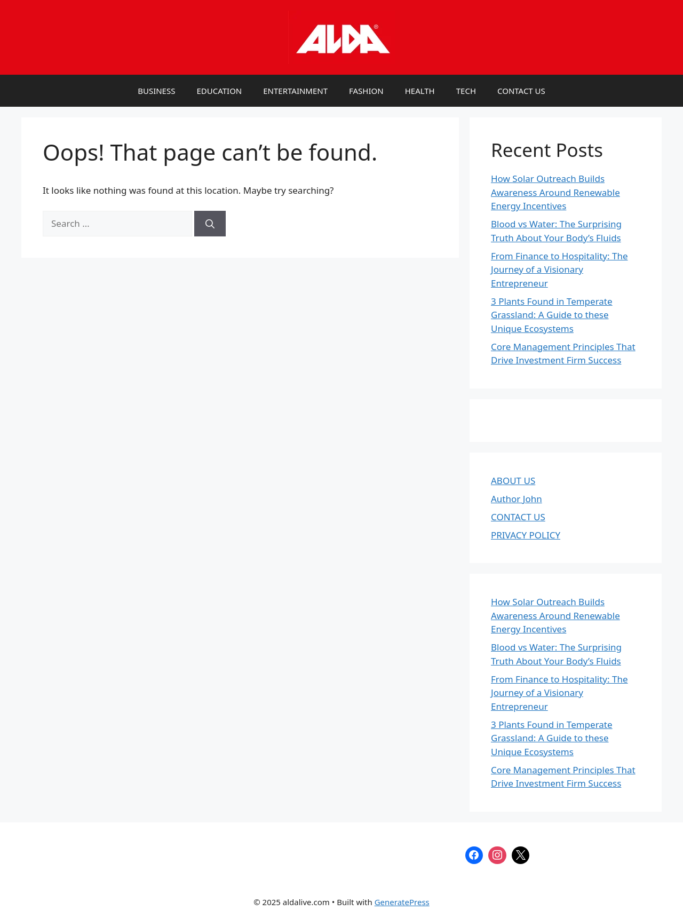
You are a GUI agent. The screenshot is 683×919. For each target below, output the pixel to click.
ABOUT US (513, 480)
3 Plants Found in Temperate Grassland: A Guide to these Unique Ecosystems (552, 315)
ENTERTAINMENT (295, 90)
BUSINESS (156, 90)
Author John (516, 499)
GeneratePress (402, 902)
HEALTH (420, 90)
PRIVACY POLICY (525, 535)
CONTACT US (521, 90)
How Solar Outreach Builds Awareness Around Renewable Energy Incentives (555, 192)
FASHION (366, 90)
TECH (466, 90)
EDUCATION (219, 90)
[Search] (210, 223)
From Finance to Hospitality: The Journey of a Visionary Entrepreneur (559, 269)
